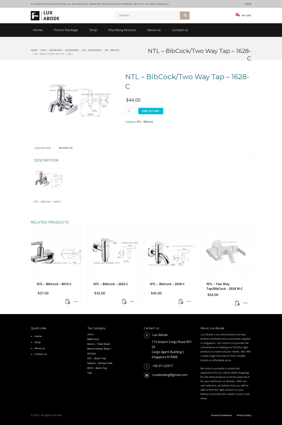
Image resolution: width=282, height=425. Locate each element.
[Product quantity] (130, 111)
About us (40, 348)
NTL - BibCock (145, 121)
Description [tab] (43, 148)
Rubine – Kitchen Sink (100, 363)
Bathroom (93, 339)
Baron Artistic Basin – (99, 348)
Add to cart (150, 111)
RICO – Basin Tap (97, 368)
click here (102, 3)
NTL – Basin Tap (96, 358)
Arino (90, 334)
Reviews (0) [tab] (65, 148)
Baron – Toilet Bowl (98, 344)
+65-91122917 (162, 366)
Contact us (41, 354)
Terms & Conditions (221, 415)
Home (38, 336)
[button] (68, 301)
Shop (38, 342)
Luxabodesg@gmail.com (169, 375)
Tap (89, 372)
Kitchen (91, 353)
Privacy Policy (244, 415)
